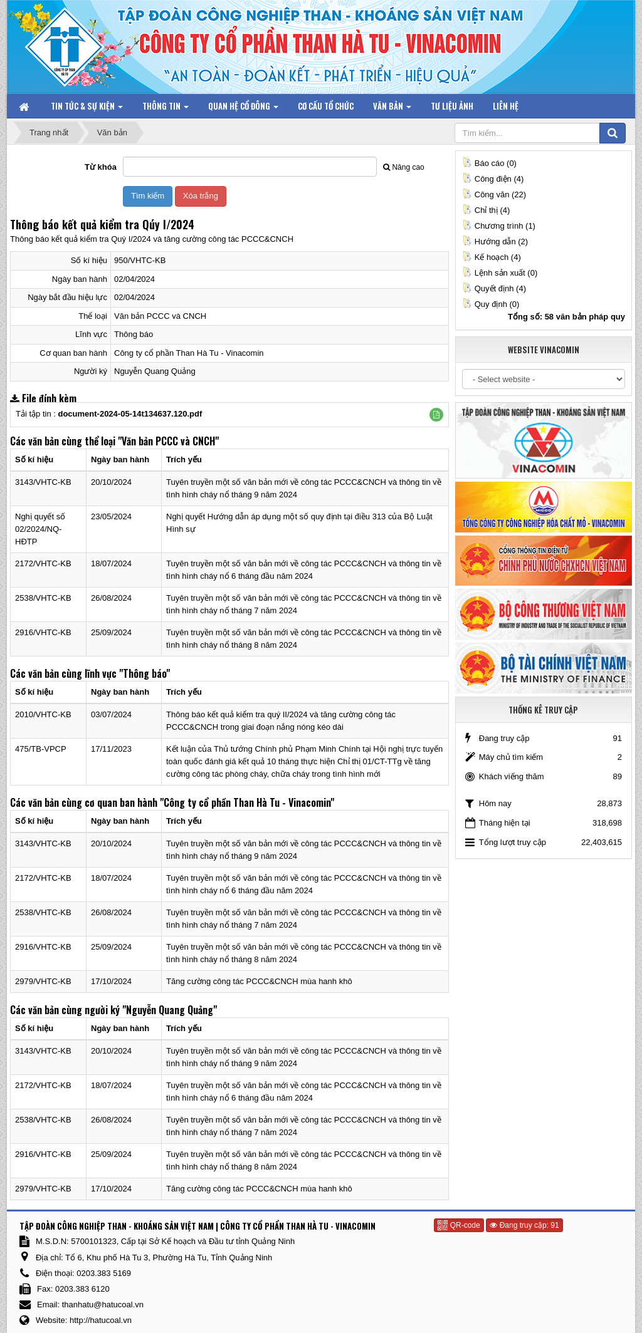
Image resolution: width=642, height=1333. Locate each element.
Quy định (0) (491, 304)
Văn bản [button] (392, 109)
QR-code (459, 1225)
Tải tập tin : (109, 413)
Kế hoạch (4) (491, 257)
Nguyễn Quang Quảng (155, 371)
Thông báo (133, 334)
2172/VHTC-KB (43, 563)
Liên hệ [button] (505, 106)
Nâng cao (403, 167)
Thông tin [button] (165, 109)
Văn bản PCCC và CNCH (160, 316)
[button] (436, 414)
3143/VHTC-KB (43, 482)
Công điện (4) (493, 179)
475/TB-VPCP (40, 749)
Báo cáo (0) (489, 163)
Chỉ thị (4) (486, 210)
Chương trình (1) (498, 226)
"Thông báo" (144, 673)
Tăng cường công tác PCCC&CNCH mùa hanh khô (259, 981)
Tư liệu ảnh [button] (452, 106)
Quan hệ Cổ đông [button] (243, 109)
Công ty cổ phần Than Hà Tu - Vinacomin (189, 353)
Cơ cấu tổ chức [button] (326, 106)
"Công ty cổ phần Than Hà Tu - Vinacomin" (247, 802)
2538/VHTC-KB (43, 598)
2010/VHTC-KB (43, 714)
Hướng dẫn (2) (495, 241)
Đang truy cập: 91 (524, 1225)
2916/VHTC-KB (43, 632)
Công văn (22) (494, 194)
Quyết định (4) (494, 288)
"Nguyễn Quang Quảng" (169, 1009)
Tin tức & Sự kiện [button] (87, 109)
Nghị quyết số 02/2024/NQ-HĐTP (40, 529)
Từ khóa (101, 167)
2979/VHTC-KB (43, 981)
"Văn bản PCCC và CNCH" (168, 441)
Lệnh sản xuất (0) (500, 272)
